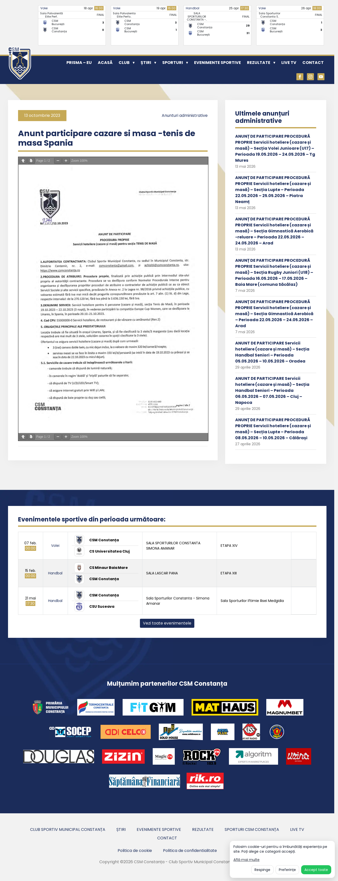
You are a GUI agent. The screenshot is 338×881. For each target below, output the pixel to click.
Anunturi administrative (185, 115)
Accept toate (316, 869)
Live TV (288, 62)
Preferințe (287, 869)
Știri (146, 62)
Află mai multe (246, 859)
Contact (313, 62)
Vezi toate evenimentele (167, 623)
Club (124, 62)
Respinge (262, 869)
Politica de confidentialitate (190, 850)
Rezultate (258, 62)
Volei (44, 8)
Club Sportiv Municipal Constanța (67, 829)
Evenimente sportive (217, 62)
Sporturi (172, 62)
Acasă (105, 62)
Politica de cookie (135, 850)
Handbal (192, 8)
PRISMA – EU (79, 62)
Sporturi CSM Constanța (252, 829)
